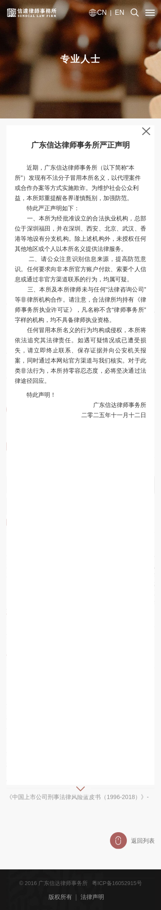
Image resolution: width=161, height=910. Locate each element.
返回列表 (132, 844)
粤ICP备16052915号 (117, 883)
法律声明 (92, 897)
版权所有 (60, 897)
